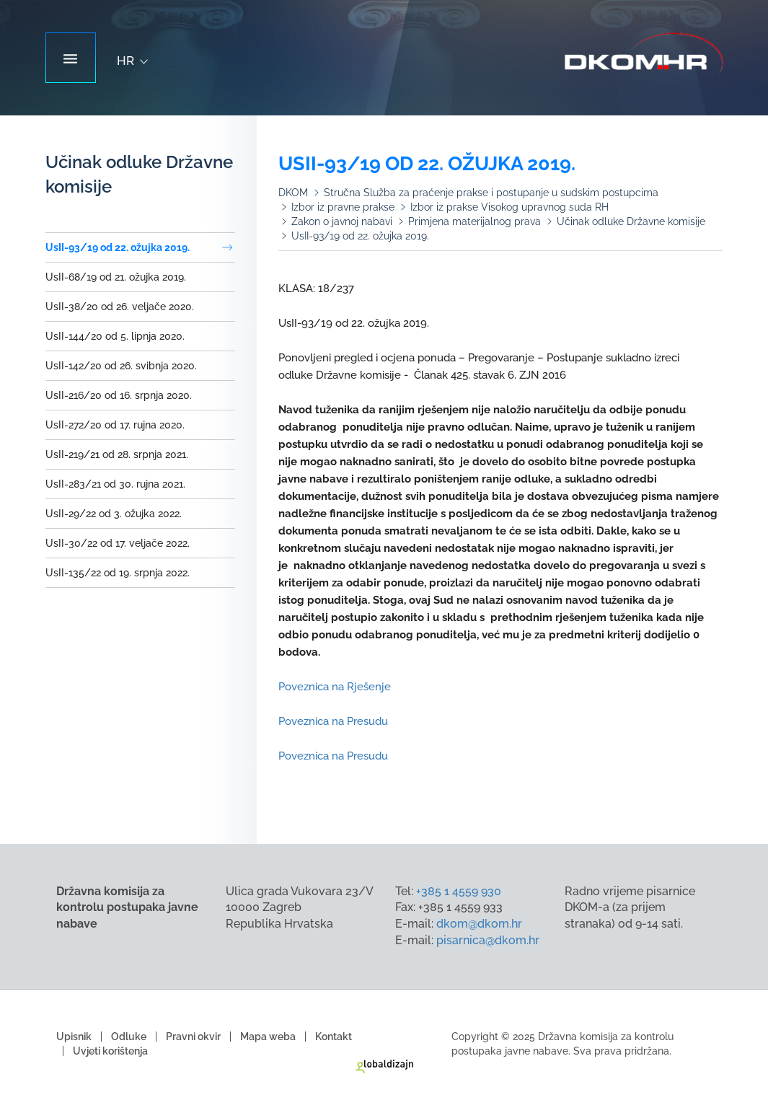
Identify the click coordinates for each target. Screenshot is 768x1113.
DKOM (293, 192)
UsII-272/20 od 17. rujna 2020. (115, 425)
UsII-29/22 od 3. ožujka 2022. (113, 513)
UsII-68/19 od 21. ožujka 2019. (115, 277)
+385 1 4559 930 (458, 891)
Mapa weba (268, 1036)
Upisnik (74, 1036)
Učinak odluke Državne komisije (631, 221)
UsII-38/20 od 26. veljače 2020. (119, 306)
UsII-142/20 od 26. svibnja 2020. (121, 365)
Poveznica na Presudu (333, 721)
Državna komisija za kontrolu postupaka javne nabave (644, 54)
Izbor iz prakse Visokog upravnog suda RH (509, 207)
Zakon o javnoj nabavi (341, 221)
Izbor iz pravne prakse (342, 207)
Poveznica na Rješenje (334, 686)
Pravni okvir (193, 1036)
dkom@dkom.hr (479, 924)
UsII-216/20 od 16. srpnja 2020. (118, 395)
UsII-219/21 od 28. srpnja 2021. (116, 454)
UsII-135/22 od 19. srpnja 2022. (117, 573)
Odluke (128, 1036)
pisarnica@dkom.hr (487, 940)
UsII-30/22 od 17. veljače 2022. (117, 543)
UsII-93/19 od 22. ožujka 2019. (117, 247)
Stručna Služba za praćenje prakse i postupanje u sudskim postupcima (491, 192)
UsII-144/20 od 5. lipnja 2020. (115, 336)
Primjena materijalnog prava (474, 221)
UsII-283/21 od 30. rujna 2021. (115, 484)
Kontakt (333, 1036)
